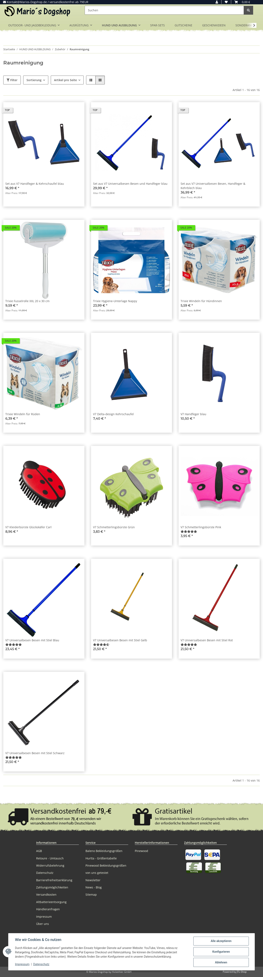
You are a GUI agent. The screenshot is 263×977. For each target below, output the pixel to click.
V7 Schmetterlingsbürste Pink (201, 527)
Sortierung (34, 80)
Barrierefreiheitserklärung (54, 880)
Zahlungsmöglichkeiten (52, 887)
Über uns (42, 924)
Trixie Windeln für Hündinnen (201, 301)
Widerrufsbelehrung (50, 865)
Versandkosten (46, 894)
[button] (216, 2)
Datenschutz (41, 964)
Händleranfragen (48, 909)
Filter (12, 80)
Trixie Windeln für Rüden (22, 414)
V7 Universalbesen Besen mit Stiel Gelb (120, 640)
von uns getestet (96, 873)
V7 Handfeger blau (193, 414)
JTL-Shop (242, 971)
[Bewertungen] (189, 531)
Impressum (22, 964)
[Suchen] (164, 10)
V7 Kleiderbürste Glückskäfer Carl (28, 527)
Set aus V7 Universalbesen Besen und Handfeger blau (130, 184)
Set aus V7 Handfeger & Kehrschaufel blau (34, 184)
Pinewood (141, 851)
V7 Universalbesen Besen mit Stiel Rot (207, 640)
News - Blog (93, 887)
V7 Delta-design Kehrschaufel (113, 414)
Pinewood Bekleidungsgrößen (105, 865)
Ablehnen (221, 962)
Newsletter (92, 880)
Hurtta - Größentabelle (101, 858)
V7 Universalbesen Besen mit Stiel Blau (32, 640)
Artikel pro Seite (65, 80)
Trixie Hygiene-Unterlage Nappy (115, 301)
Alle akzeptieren (221, 941)
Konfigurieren (221, 951)
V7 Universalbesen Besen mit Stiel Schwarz (35, 753)
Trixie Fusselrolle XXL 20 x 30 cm (27, 301)
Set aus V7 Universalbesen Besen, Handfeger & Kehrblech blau (213, 186)
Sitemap (91, 894)
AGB (39, 851)
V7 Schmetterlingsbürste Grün (114, 527)
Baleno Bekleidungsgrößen (103, 851)
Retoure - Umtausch (50, 858)
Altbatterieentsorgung (51, 902)
